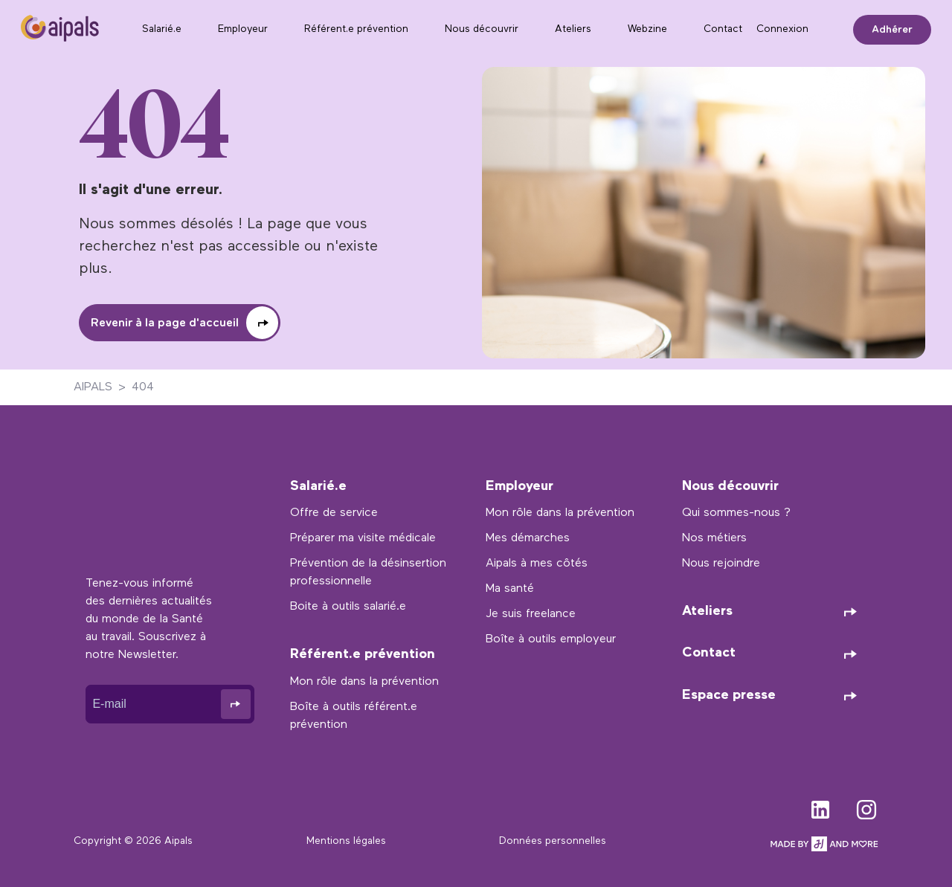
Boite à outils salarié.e (348, 607)
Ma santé (510, 589)
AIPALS (93, 387)
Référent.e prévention (356, 29)
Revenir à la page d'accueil (165, 323)
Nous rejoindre (721, 564)
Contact (723, 29)
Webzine (647, 29)
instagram (866, 807)
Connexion (782, 29)
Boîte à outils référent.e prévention (353, 716)
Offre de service (334, 513)
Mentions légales (346, 841)
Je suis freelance (531, 614)
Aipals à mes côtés (537, 564)
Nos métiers (714, 538)
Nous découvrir (481, 29)
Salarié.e (161, 29)
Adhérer (892, 30)
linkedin (820, 807)
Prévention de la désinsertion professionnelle (368, 572)
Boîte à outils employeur (551, 639)
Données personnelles (552, 841)
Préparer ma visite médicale (363, 538)
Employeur (243, 29)
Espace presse (729, 695)
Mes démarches (528, 538)
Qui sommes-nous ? (736, 513)
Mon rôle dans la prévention (364, 682)
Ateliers (573, 29)
